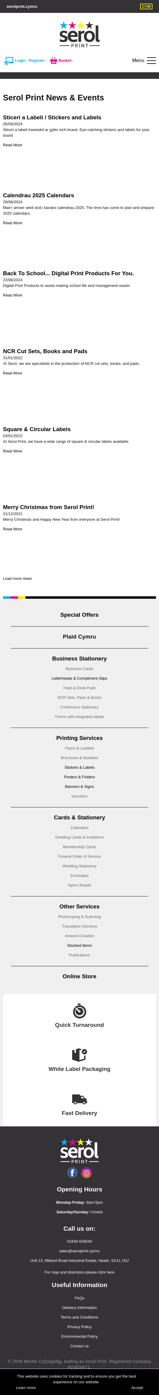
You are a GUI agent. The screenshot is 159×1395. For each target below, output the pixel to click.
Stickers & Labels (79, 767)
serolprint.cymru (22, 6)
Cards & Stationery (79, 817)
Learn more (26, 1387)
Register (37, 60)
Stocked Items (79, 945)
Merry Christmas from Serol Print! (48, 507)
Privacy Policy (79, 1327)
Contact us (79, 1346)
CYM (146, 6)
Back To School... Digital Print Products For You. (68, 273)
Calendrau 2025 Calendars (38, 195)
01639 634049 (79, 1241)
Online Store (79, 976)
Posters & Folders (79, 777)
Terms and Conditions (80, 1317)
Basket (61, 60)
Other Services (79, 906)
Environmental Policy (79, 1336)
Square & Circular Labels (37, 429)
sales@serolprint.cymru (79, 1251)
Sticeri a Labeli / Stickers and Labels (52, 117)
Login (14, 60)
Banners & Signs (79, 786)
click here (106, 1272)
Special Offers (79, 615)
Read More (12, 145)
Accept (137, 1387)
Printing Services (79, 738)
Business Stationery (79, 658)
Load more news (17, 578)
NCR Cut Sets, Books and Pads (45, 351)
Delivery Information (79, 1307)
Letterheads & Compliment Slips (79, 678)
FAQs (79, 1298)
